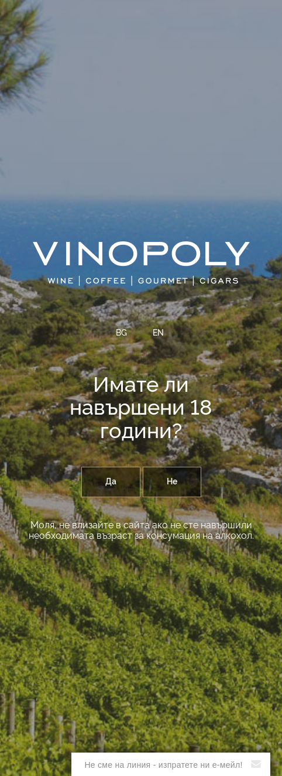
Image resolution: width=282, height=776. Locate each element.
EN (158, 333)
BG (121, 333)
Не (172, 482)
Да (110, 482)
